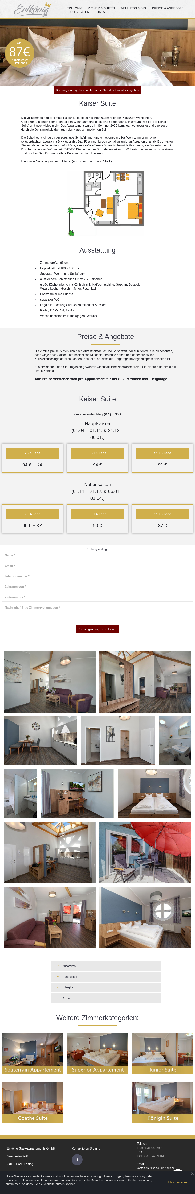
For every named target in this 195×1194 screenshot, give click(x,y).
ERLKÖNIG (76, 8)
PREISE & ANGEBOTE (169, 8)
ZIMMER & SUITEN (103, 8)
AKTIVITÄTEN (81, 12)
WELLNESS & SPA (134, 8)
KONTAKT (103, 12)
